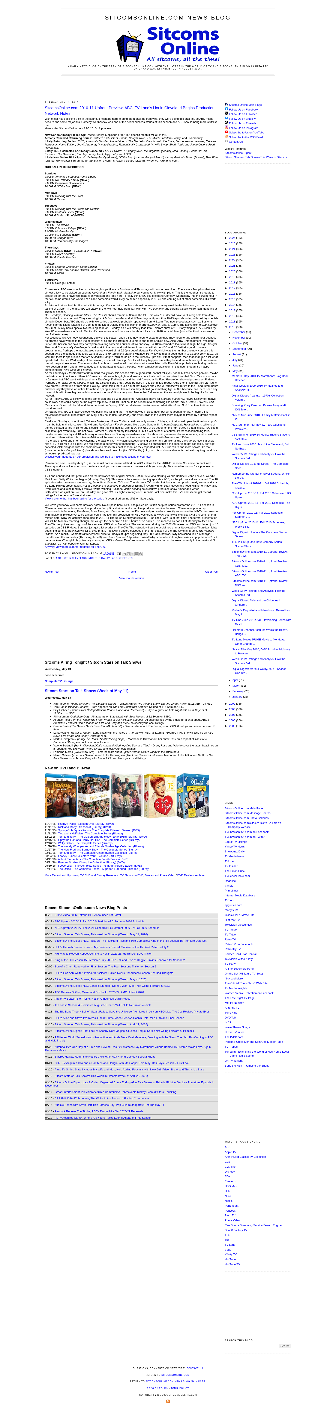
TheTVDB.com (234, 1037)
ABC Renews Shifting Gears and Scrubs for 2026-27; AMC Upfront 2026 (99, 992)
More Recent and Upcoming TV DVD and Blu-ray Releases (81, 875)
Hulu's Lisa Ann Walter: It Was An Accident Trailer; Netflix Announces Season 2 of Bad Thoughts (114, 973)
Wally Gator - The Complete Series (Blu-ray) (85, 843)
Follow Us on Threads (242, 123)
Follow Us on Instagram (243, 128)
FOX (228, 1176)
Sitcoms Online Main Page (243, 104)
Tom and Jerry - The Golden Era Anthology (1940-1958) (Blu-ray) (98, 836)
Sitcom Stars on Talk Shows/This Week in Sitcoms (256, 157)
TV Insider (231, 866)
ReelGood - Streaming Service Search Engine (253, 1225)
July (235, 360)
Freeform (230, 1181)
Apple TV (230, 1152)
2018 (232, 282)
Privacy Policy (157, 1388)
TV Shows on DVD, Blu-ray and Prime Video (147, 875)
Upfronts (126, 558)
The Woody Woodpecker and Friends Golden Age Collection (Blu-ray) (101, 846)
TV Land (112, 558)
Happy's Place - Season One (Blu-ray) (81, 823)
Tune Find (231, 1012)
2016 (232, 293)
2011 (232, 321)
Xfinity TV (231, 1254)
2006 (232, 720)
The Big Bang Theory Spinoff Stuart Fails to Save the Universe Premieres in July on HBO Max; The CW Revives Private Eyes (132, 1011)
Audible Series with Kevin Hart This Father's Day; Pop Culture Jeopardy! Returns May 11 (109, 1104)
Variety (229, 885)
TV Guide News (234, 856)
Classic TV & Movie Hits (239, 915)
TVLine (229, 861)
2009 (232, 703)
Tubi (227, 1239)
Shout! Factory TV (236, 1230)
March (236, 685)
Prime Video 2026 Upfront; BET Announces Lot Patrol (88, 915)
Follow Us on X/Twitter (243, 114)
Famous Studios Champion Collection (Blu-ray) (87, 862)
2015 (232, 299)
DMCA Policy (180, 1388)
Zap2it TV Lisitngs (236, 841)
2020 (232, 271)
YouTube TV (232, 1264)
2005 (232, 726)
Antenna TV (232, 1007)
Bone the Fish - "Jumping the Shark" (247, 1065)
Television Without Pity (239, 959)
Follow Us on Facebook (243, 109)
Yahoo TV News (235, 846)
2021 (232, 265)
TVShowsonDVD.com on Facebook (246, 832)
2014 (232, 304)
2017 (232, 288)
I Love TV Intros (234, 1032)
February (238, 691)
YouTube (230, 1259)
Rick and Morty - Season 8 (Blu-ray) (80, 827)
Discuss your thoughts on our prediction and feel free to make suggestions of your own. (98, 456)
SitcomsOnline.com (175, 1375)
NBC (91, 558)
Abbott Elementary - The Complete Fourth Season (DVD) (93, 859)
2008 (232, 709)
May (235, 371)
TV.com (229, 900)
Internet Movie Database (240, 895)
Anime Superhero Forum (240, 968)
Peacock (230, 1210)
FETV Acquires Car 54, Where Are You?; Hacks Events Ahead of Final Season (103, 1117)
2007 (232, 714)
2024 (232, 249)
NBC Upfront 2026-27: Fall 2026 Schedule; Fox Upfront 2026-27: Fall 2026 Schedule (107, 927)
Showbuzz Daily (235, 851)
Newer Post (52, 571)
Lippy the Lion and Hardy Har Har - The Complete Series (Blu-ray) (99, 839)
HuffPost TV (232, 920)
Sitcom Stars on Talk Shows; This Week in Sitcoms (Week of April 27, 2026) (101, 1024)
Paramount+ (232, 1205)
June (235, 365)
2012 (232, 316)
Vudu (228, 1249)
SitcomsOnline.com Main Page (244, 808)
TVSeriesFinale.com (237, 876)
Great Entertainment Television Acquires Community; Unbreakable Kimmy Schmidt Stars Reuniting (115, 1092)
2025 (232, 243)
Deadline (230, 880)
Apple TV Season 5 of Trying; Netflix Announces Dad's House (92, 998)
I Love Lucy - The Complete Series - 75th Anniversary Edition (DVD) (100, 865)
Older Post (211, 571)
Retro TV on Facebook (239, 944)
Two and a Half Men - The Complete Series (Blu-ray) (90, 833)
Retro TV (230, 939)
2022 (232, 260)
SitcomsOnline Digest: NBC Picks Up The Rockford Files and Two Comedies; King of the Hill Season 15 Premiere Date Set (130, 940)
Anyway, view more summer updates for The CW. (75, 546)
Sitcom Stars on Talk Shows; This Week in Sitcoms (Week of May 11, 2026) (101, 934)
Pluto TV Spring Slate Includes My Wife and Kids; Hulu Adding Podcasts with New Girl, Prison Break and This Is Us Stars (129, 1069)
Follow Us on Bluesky (242, 118)
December (239, 332)
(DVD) (110, 823)
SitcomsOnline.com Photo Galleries (246, 818)
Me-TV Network (234, 1002)
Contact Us (234, 141)
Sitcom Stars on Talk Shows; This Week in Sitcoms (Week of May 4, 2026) (100, 979)
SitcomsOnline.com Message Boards (247, 813)
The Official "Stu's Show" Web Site (246, 983)
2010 (232, 327)
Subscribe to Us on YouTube (246, 132)
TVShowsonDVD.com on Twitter (244, 836)
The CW (100, 558)
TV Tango (231, 929)
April (235, 680)
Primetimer (231, 890)
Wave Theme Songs (237, 1027)
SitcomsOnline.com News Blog (168, 17)
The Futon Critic (234, 871)
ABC (58, 558)
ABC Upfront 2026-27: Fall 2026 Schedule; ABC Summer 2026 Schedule (99, 921)
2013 (232, 310)
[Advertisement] (168, 87)
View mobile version (131, 578)
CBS (228, 1161)
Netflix (228, 1200)
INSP (228, 1022)
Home (132, 571)
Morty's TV (231, 910)
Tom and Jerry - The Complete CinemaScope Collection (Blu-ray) (98, 852)
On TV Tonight (234, 1060)
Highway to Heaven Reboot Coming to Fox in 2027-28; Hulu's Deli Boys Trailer (103, 953)
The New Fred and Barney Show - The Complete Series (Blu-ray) (98, 849)
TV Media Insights (236, 988)
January (237, 696)
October (237, 343)
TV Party (230, 963)
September (239, 348)
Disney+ (230, 1171)
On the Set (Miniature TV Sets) (244, 973)
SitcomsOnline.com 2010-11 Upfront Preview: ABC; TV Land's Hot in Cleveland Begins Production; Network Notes (130, 110)
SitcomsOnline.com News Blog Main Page (175, 1381)
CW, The (230, 1166)
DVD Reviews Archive (190, 875)
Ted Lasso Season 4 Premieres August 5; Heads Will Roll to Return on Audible (103, 1005)
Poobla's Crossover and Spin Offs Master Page (254, 1041)
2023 (232, 254)
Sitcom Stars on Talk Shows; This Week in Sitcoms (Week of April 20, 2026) (101, 1076)
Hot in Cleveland (75, 558)
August (237, 354)
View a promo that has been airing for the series (74, 498)
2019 (232, 276)
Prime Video (232, 1220)
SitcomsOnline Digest (238, 152)
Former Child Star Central (240, 954)
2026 (232, 237)
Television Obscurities (238, 924)
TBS (227, 1234)
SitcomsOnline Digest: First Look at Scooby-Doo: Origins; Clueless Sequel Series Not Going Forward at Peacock (124, 1030)
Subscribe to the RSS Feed (246, 137)
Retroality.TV (233, 949)
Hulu (228, 1191)
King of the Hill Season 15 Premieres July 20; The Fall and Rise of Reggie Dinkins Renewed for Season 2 (120, 960)
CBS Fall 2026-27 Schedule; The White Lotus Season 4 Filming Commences (102, 1098)
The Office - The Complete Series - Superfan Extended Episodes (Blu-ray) (104, 868)
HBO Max (231, 1186)
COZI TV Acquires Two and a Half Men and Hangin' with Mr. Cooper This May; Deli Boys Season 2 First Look (122, 1063)
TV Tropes (231, 1046)
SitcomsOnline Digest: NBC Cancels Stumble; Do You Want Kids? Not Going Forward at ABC (112, 985)
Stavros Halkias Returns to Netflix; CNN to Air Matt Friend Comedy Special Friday (105, 1056)
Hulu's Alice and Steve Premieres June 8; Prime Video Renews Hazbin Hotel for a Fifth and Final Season (119, 1018)
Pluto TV (230, 1215)
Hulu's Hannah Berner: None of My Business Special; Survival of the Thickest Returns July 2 (112, 947)
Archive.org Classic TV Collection (245, 1156)
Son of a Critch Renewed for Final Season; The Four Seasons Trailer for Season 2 (105, 966)
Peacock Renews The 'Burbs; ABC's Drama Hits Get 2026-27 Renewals (99, 1111)
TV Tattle (230, 934)
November (239, 337)
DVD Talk (230, 1017)
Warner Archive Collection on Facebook (249, 993)
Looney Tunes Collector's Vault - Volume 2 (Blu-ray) (90, 856)
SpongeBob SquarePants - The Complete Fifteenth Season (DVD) (99, 830)
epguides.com (233, 905)
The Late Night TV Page (240, 998)
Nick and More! (234, 978)
